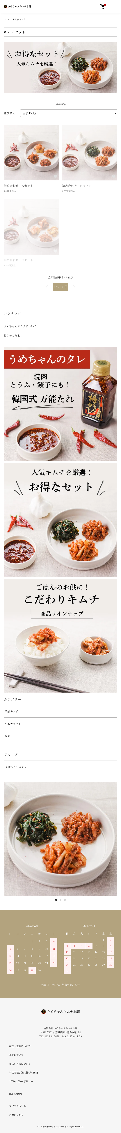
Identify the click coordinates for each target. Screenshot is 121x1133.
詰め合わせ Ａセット (18, 186)
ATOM (18, 1093)
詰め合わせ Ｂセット (76, 186)
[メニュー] (114, 6)
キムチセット (19, 19)
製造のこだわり (13, 335)
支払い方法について (20, 1063)
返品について (16, 1055)
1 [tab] (56, 900)
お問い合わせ (16, 1115)
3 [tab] (65, 900)
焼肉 (7, 736)
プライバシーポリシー (21, 1081)
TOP (7, 19)
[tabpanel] (60, 839)
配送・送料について (20, 1046)
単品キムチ (11, 711)
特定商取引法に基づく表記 (23, 1072)
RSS (11, 1093)
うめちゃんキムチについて (20, 326)
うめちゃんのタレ (16, 767)
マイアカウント (17, 1106)
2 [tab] (60, 900)
